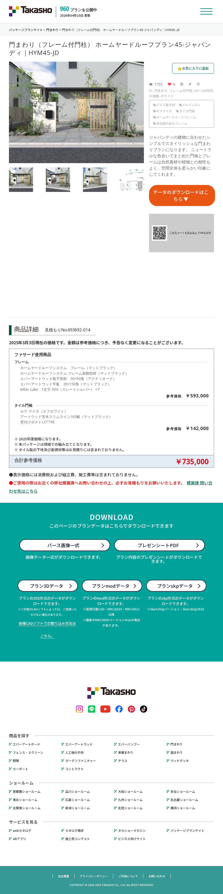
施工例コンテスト (77, 838)
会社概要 (63, 876)
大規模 (154, 96)
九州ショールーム (130, 799)
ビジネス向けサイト (132, 838)
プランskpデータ (175, 585)
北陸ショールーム (130, 807)
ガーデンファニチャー (80, 760)
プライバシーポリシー (94, 876)
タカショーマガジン (132, 830)
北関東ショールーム (26, 807)
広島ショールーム (77, 799)
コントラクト (74, 768)
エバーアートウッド (79, 744)
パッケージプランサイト (187, 830)
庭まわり (177, 752)
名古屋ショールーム (184, 799)
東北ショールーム (25, 799)
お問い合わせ (156, 876)
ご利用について (128, 876)
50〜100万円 (203, 90)
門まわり (161, 90)
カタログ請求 (74, 830)
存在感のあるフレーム (170, 123)
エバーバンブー (129, 744)
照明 (16, 760)
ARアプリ (19, 838)
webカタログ (22, 830)
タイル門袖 (185, 111)
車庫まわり (125, 752)
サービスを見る (23, 822)
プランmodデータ (111, 585)
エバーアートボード (26, 744)
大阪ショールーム (130, 791)
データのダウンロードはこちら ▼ (180, 195)
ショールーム (21, 783)
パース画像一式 (63, 545)
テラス (122, 760)
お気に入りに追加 (195, 68)
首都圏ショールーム (26, 791)
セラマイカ (162, 111)
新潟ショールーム (77, 807)
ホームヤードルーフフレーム (174, 117)
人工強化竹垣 (74, 752)
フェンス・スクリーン (28, 752)
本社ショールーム (183, 791)
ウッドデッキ (180, 760)
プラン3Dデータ (46, 585)
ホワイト (167, 96)
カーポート (20, 768)
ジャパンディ (189, 105)
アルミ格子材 (164, 105)
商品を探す (19, 735)
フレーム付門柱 (181, 90)
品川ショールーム (77, 791)
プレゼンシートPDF (158, 545)
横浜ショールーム (183, 807)
